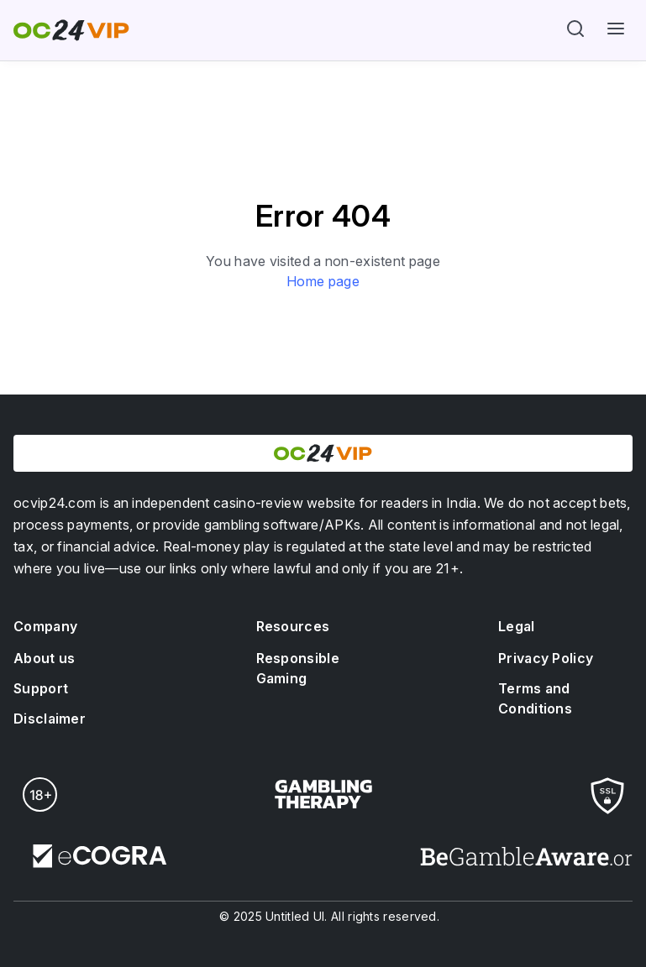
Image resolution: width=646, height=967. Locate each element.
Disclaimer (49, 718)
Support (40, 688)
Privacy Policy (547, 658)
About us (44, 658)
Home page (323, 281)
